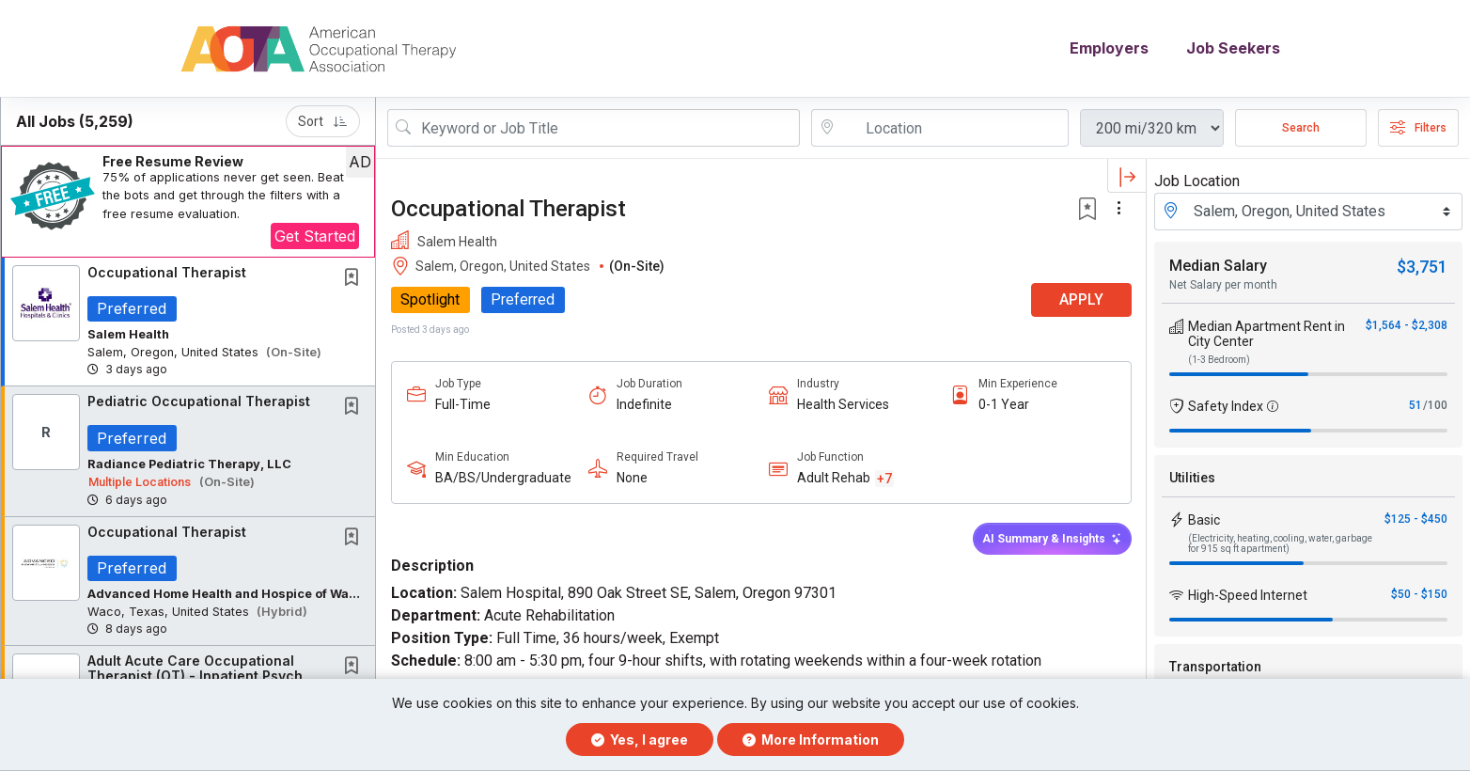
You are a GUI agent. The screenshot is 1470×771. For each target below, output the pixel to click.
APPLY (1080, 300)
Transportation (1215, 666)
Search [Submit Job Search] (1301, 127)
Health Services (843, 404)
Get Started (314, 236)
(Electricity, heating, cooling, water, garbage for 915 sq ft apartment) (1280, 543)
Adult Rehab (833, 478)
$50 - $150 (1419, 594)
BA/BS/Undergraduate (503, 478)
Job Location (1197, 181)
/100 (1435, 405)
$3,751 (1422, 266)
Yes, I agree (639, 739)
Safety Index (1225, 406)
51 (1415, 405)
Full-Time (463, 404)
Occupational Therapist (166, 272)
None (631, 478)
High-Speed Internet (1247, 595)
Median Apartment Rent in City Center (1266, 334)
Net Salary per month (1223, 284)
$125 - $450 (1415, 519)
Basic (1204, 519)
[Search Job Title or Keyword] (607, 128)
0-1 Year (1002, 404)
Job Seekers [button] (1233, 48)
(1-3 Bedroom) (1219, 359)
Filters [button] (1418, 128)
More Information (811, 739)
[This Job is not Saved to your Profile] (355, 278)
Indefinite (643, 404)
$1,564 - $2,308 (1406, 325)
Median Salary (1218, 266)
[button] (188, 202)
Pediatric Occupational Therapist (198, 402)
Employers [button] (1109, 48)
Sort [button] (323, 121)
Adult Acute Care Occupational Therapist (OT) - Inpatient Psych (195, 668)
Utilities (1192, 477)
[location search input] (953, 128)
